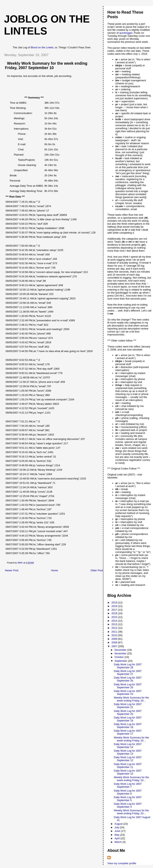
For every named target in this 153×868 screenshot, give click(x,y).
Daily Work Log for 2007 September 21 (128, 706)
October (120, 657)
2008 (114, 642)
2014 (114, 620)
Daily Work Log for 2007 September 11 (128, 766)
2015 (114, 617)
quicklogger (125, 32)
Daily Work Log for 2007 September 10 (128, 772)
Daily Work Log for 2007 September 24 (128, 692)
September (121, 660)
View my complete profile (121, 863)
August (119, 823)
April (118, 838)
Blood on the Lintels (42, 47)
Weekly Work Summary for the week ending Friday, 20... (131, 699)
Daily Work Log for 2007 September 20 (128, 712)
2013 (114, 624)
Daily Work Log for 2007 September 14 (128, 746)
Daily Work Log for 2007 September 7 (128, 785)
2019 (114, 602)
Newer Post (11, 570)
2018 (114, 606)
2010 (114, 635)
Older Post (97, 570)
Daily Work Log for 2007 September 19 (128, 719)
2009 (114, 638)
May (117, 834)
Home (54, 570)
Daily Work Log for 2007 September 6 (128, 792)
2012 (114, 627)
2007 (114, 646)
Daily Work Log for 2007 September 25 (128, 686)
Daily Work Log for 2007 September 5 (128, 799)
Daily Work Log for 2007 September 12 (128, 759)
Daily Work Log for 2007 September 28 (128, 666)
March (119, 841)
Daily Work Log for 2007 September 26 (128, 679)
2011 (114, 631)
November (121, 653)
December (121, 649)
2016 (114, 613)
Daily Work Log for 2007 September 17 (128, 732)
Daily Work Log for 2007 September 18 (128, 726)
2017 (114, 609)
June (118, 830)
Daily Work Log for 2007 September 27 (128, 673)
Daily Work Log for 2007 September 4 (128, 805)
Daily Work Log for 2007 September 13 (128, 752)
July (117, 827)
